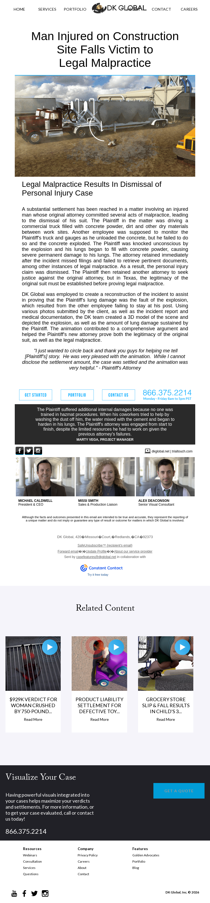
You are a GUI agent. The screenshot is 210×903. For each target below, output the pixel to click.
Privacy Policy (88, 855)
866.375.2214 (25, 831)
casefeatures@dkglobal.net (96, 557)
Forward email (68, 551)
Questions (31, 874)
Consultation (32, 861)
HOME (19, 9)
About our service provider (133, 551)
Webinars (30, 855)
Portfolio (138, 861)
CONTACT (161, 9)
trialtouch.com (182, 451)
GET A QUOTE (179, 790)
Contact (83, 874)
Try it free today (98, 574)
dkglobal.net (161, 451)
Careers (84, 861)
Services (47, 9)
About (82, 868)
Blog (135, 868)
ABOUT (134, 9)
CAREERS (189, 9)
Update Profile (96, 551)
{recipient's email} (105, 545)
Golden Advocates (145, 855)
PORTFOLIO (75, 9)
